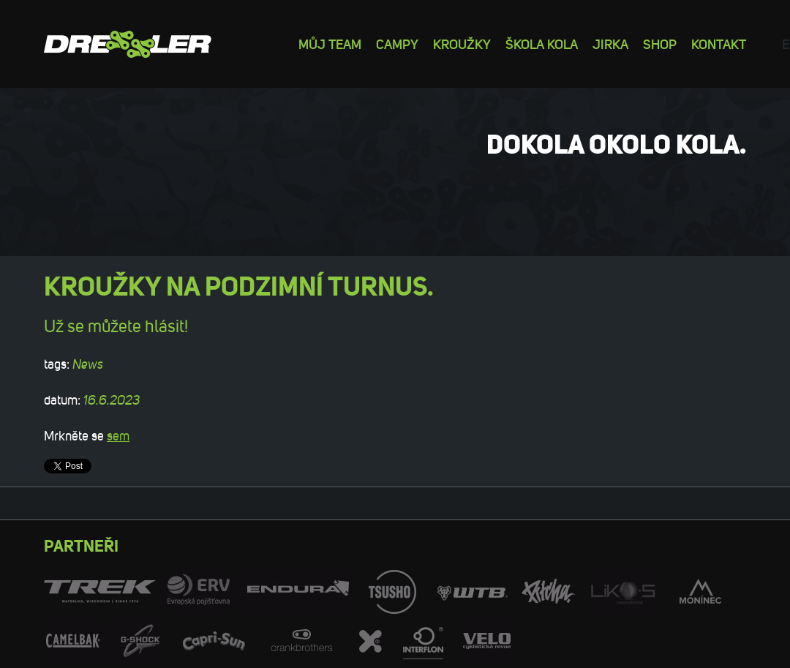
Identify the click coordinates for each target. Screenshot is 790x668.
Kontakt (718, 43)
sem (118, 436)
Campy (397, 43)
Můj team (329, 43)
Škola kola (541, 43)
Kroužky (462, 43)
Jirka (610, 43)
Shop (660, 43)
